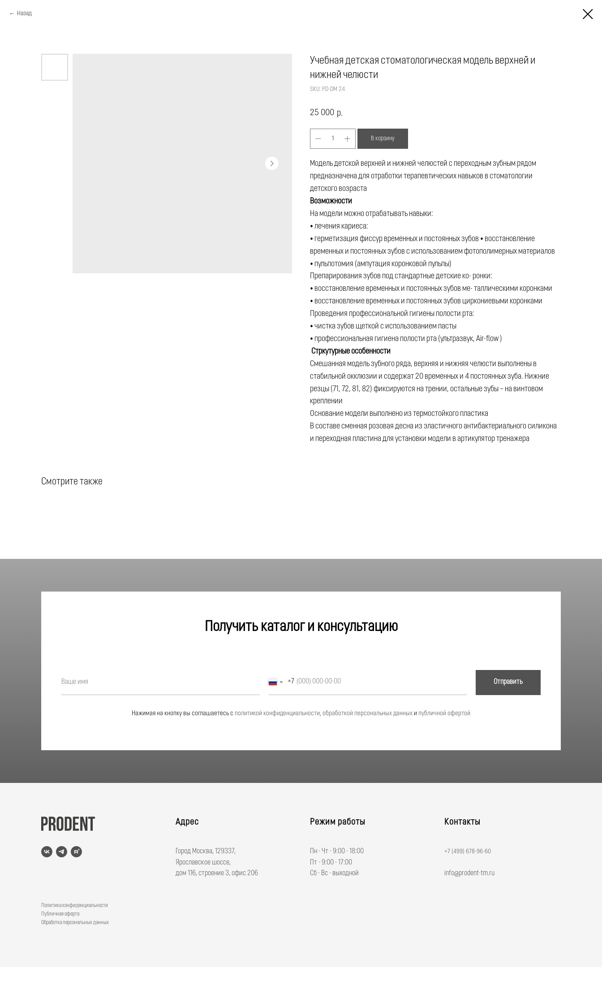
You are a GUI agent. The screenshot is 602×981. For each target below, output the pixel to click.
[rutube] (76, 851)
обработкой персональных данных (367, 713)
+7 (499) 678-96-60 (467, 851)
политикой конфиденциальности (277, 713)
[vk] (46, 851)
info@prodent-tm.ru (469, 873)
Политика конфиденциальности (74, 905)
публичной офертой (444, 713)
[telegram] (61, 851)
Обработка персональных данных (75, 922)
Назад (24, 13)
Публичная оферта (60, 914)
